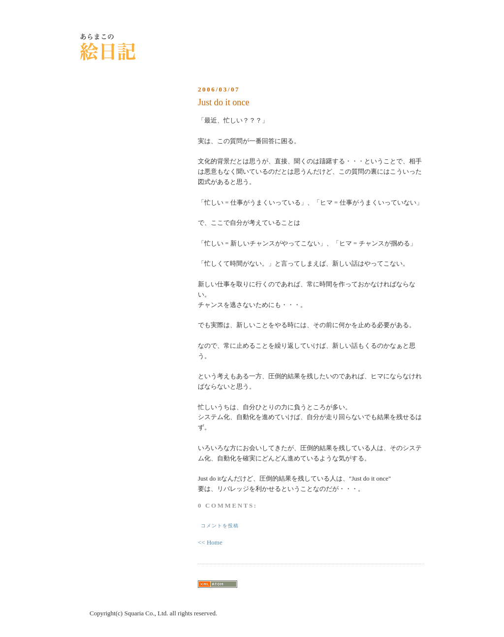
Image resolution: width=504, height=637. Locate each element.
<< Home (210, 542)
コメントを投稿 (220, 525)
